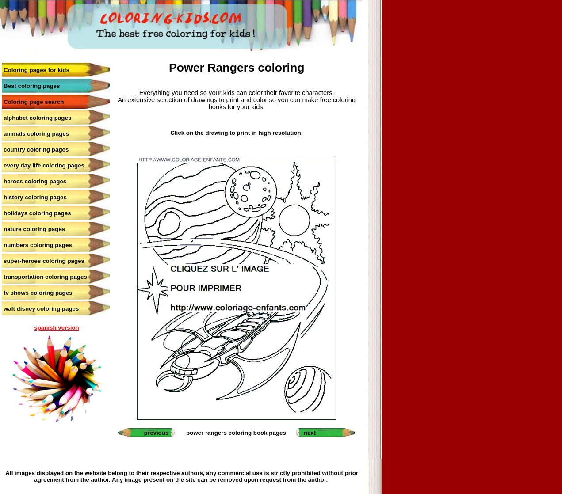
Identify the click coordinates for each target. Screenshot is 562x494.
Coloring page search (34, 102)
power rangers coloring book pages (236, 432)
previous (156, 432)
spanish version (56, 327)
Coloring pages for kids (36, 70)
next (310, 432)
